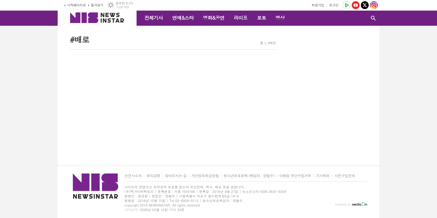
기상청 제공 (122, 7)
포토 (261, 17)
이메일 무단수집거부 (295, 175)
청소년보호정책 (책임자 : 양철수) (249, 175)
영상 (279, 17)
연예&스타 (183, 17)
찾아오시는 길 (176, 175)
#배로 (272, 43)
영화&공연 (214, 17)
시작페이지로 (76, 5)
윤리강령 (153, 175)
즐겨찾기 (97, 5)
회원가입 (318, 5)
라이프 (240, 17)
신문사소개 (132, 175)
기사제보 (323, 175)
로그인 (333, 5)
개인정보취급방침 (205, 175)
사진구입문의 (344, 175)
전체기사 (153, 17)
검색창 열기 (373, 18)
